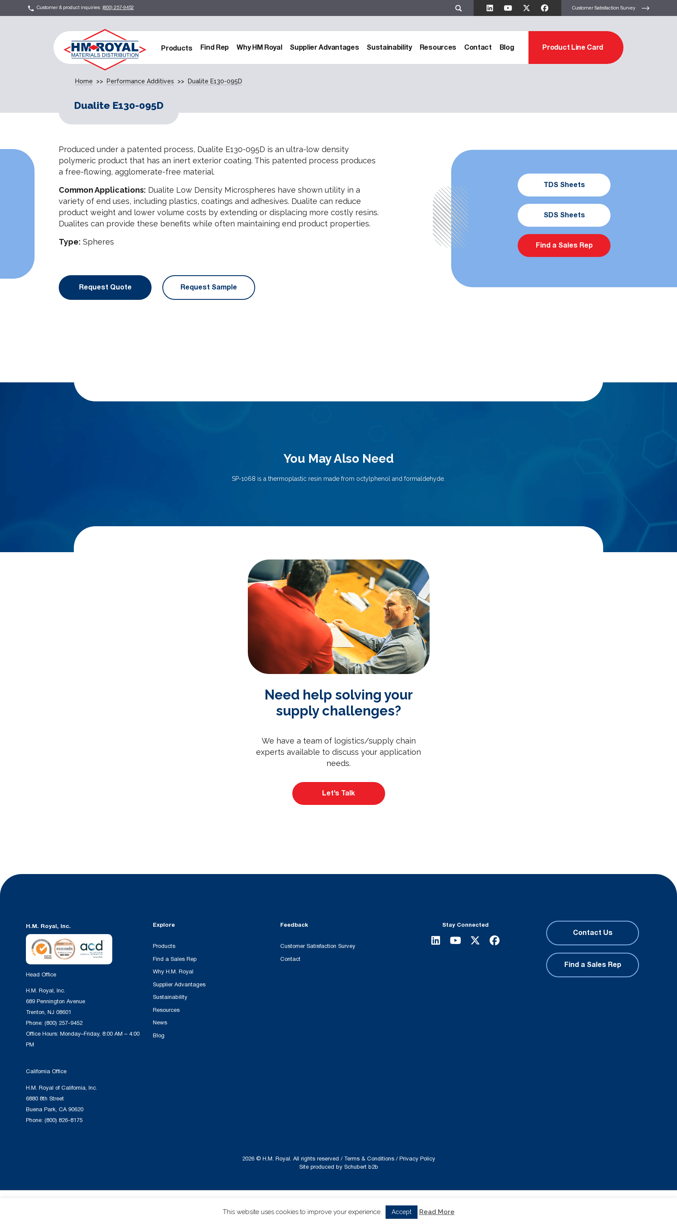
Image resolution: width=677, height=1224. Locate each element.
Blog (507, 47)
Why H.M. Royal (173, 971)
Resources (438, 47)
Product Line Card (572, 47)
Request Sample (208, 287)
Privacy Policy (417, 1158)
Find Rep (214, 47)
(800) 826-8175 (63, 1120)
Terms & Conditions (369, 1158)
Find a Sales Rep (564, 245)
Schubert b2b (361, 1167)
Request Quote (105, 287)
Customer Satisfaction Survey (611, 8)
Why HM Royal (259, 47)
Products (176, 48)
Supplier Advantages (324, 47)
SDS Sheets (564, 215)
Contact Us (593, 932)
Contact (478, 47)
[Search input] (199, 1206)
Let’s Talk (338, 793)
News (160, 1022)
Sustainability (389, 47)
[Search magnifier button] (286, 1206)
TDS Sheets (564, 185)
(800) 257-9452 (118, 7)
